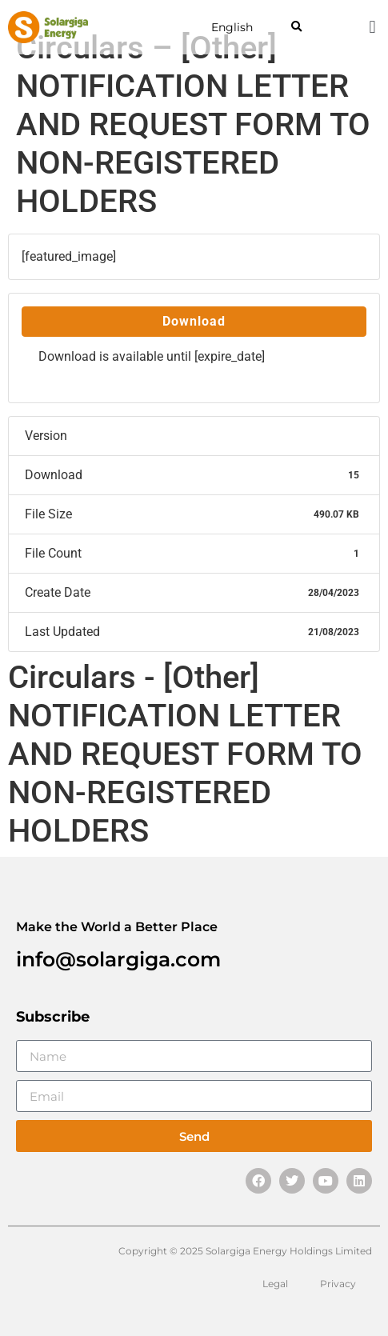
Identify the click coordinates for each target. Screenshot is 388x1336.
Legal (275, 1284)
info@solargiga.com (118, 959)
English (232, 27)
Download (194, 321)
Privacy (338, 1284)
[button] (296, 27)
